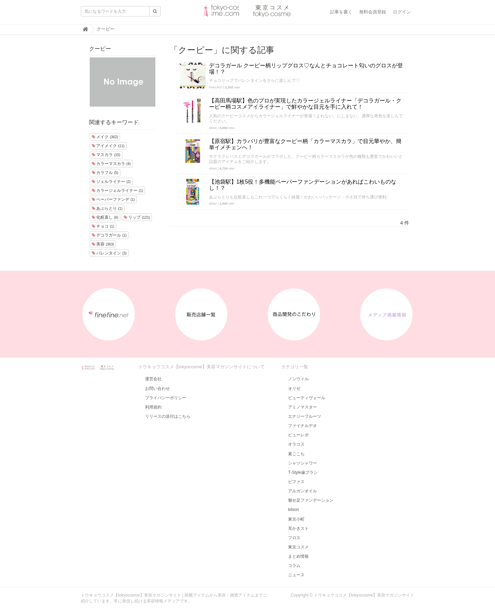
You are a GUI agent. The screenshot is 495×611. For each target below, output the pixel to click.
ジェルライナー (111, 181)
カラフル (105, 172)
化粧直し (105, 217)
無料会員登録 (372, 11)
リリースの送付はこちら (167, 416)
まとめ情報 (298, 556)
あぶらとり (107, 208)
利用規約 (153, 407)
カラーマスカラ (111, 163)
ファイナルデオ (302, 425)
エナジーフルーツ (304, 416)
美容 (103, 244)
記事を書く (341, 11)
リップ (137, 217)
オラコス (296, 444)
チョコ (103, 226)
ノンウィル (298, 379)
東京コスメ (298, 547)
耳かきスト (298, 528)
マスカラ (106, 154)
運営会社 (153, 379)
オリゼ (294, 388)
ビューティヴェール (306, 397)
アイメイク (108, 145)
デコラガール (109, 235)
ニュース (296, 574)
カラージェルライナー (117, 190)
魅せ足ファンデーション (310, 500)
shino (213, 128)
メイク (105, 136)
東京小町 (296, 519)
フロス (294, 537)
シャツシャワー (302, 463)
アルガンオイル (302, 491)
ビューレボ (298, 435)
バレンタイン (109, 253)
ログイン (402, 11)
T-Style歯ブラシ (302, 472)
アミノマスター (302, 407)
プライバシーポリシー (165, 397)
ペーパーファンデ (113, 199)
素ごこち (296, 453)
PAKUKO (215, 87)
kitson (293, 509)
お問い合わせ (157, 388)
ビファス (296, 481)
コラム (294, 565)
